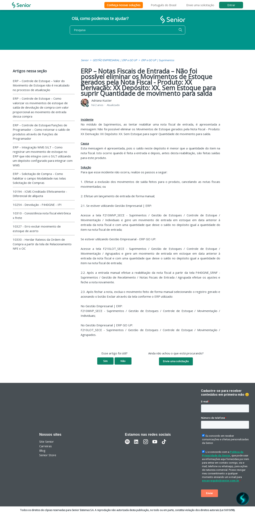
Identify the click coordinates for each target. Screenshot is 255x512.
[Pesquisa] (127, 30)
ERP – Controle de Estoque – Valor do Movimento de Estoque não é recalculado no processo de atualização (41, 85)
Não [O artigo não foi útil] (123, 361)
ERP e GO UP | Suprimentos (157, 60)
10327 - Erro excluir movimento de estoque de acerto (37, 228)
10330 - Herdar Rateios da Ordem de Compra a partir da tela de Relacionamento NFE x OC (42, 243)
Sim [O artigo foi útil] (105, 361)
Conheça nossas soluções (123, 5)
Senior (84, 60)
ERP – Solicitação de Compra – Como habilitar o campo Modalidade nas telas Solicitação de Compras (39, 178)
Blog (42, 450)
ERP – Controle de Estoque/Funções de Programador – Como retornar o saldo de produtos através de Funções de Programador (41, 132)
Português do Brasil (163, 5)
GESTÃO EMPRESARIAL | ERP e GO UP (115, 60)
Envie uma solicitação (200, 5)
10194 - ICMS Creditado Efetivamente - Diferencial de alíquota (40, 193)
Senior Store (47, 455)
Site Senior (46, 441)
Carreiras (45, 446)
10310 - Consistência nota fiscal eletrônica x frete (42, 215)
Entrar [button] (231, 5)
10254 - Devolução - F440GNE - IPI (37, 205)
